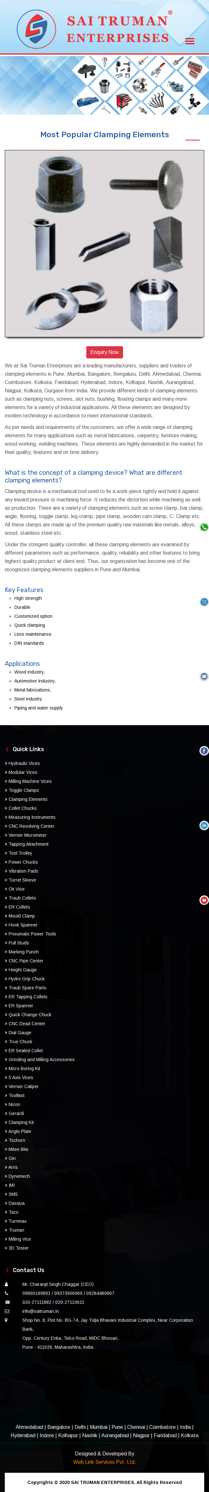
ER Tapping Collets (26, 996)
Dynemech (17, 1176)
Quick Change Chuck (28, 1014)
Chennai (136, 1427)
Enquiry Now (104, 352)
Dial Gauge (18, 1032)
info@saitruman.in (40, 1311)
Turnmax (16, 1221)
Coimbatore (162, 1427)
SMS (11, 1194)
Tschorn (15, 1140)
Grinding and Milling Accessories (40, 1059)
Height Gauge (21, 969)
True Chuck (18, 1041)
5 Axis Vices (19, 1077)
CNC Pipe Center (24, 960)
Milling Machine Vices (28, 781)
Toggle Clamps (22, 790)
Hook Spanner (21, 924)
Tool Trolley (18, 853)
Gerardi (14, 1113)
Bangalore (58, 1427)
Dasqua (15, 1203)
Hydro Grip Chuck (25, 978)
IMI (10, 1185)
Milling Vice (18, 1239)
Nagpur (141, 1435)
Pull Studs (17, 942)
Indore (47, 1435)
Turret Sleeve (20, 880)
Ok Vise (15, 889)
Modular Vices (21, 772)
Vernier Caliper (22, 1086)
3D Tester (17, 1248)
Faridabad (165, 1435)
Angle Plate (18, 1131)
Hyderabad (23, 1435)
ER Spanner (19, 1005)
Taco (12, 1212)
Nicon (12, 1104)
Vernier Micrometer (26, 835)
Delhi (80, 1427)
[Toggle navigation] (189, 39)
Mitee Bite (16, 1149)
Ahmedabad (29, 1427)
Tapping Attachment (27, 844)
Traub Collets (20, 898)
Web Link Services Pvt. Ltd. (104, 1462)
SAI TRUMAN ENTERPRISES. (103, 1482)
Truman (14, 1230)
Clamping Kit (19, 1122)
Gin (10, 1158)
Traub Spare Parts (25, 987)
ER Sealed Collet (24, 1050)
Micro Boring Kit (22, 1068)
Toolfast (15, 1095)
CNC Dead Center (25, 1023)
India (185, 1427)
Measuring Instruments (30, 817)
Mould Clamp (20, 915)
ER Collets (17, 906)
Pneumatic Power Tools (30, 933)
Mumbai (98, 1427)
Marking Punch (22, 951)
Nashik (89, 1435)
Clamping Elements (26, 799)
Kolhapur (68, 1435)
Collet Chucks (21, 808)
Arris (11, 1167)
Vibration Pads (21, 871)
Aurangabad (115, 1435)
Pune (117, 1427)
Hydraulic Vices (22, 763)
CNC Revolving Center (29, 826)
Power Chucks (21, 862)
